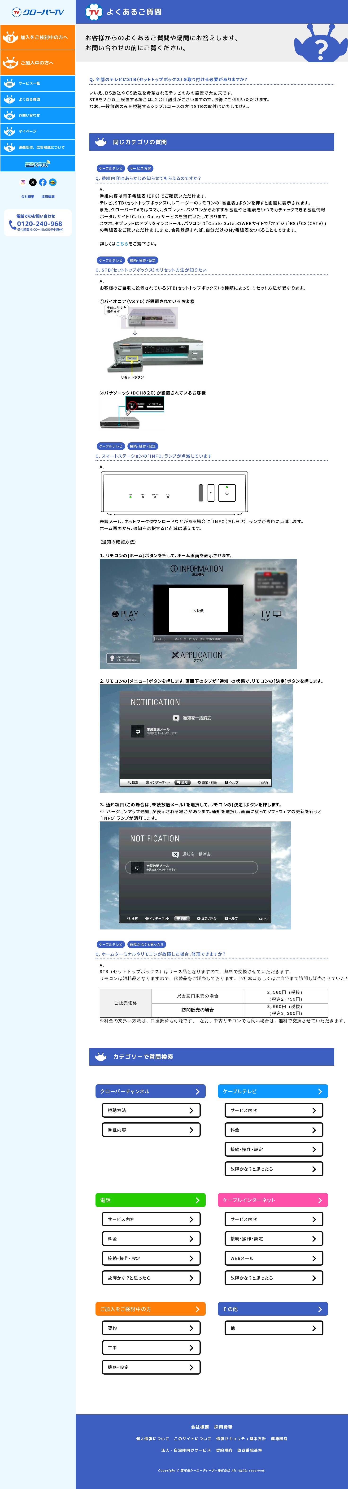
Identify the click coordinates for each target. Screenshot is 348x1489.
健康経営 (279, 1438)
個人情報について (153, 1438)
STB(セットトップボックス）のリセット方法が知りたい (154, 270)
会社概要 (27, 196)
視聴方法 (139, 1111)
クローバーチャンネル (128, 1091)
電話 (106, 1201)
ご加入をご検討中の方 (129, 1311)
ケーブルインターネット (252, 1201)
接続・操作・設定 (143, 260)
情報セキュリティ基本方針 (241, 1438)
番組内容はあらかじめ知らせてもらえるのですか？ (151, 178)
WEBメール (264, 1260)
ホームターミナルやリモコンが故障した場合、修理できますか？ (164, 954)
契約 (134, 1331)
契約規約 (224, 1450)
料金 (256, 1131)
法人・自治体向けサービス (186, 1450)
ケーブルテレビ (111, 168)
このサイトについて (192, 1438)
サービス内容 (140, 168)
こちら (122, 243)
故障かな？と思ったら (147, 944)
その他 (231, 1311)
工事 (134, 1350)
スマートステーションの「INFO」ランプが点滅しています (157, 456)
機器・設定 (140, 1370)
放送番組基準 (249, 1450)
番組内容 (139, 1131)
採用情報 (48, 196)
